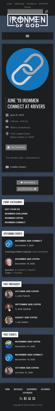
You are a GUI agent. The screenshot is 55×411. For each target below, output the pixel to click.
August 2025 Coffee (26, 317)
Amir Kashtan (24, 309)
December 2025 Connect (28, 240)
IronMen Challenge (16, 213)
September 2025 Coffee (28, 304)
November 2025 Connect (29, 354)
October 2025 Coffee (27, 291)
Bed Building (27, 182)
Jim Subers (23, 322)
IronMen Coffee (14, 218)
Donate (27, 7)
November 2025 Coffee (27, 341)
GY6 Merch (43, 3)
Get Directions (16, 147)
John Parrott (24, 296)
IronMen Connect (18, 167)
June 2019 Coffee (27, 189)
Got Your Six (12, 209)
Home (9, 3)
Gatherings (19, 3)
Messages (18, 389)
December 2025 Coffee (27, 259)
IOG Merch (31, 3)
